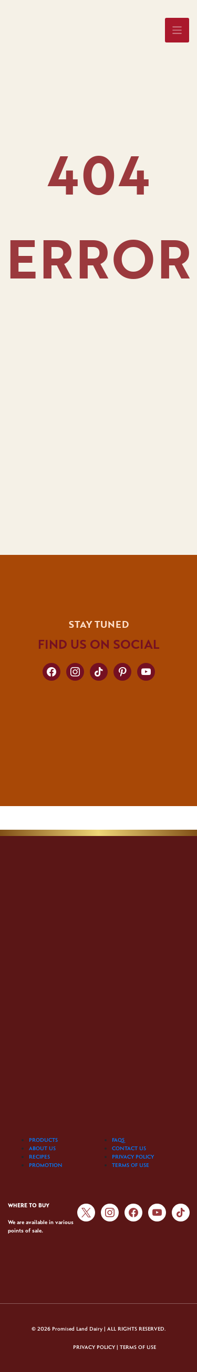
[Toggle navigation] (177, 30)
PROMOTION (46, 1165)
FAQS (118, 1139)
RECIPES (39, 1156)
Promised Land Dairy (77, 1328)
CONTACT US (129, 1148)
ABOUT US (42, 1148)
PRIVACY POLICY (133, 1156)
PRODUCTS (43, 1139)
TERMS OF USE (130, 1165)
